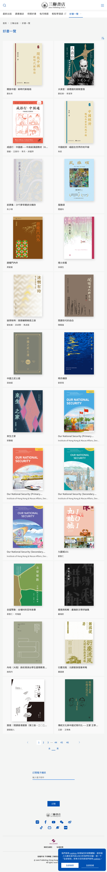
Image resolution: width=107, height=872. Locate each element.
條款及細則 (48, 847)
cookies (73, 853)
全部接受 (70, 865)
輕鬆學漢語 (57, 13)
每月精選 (44, 13)
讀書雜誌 (19, 13)
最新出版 (7, 13)
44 (56, 742)
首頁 (5, 23)
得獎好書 (31, 13)
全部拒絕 (90, 865)
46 (67, 742)
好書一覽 (73, 13)
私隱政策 (60, 847)
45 (61, 742)
